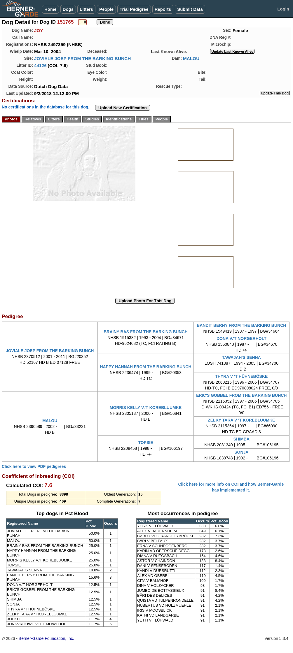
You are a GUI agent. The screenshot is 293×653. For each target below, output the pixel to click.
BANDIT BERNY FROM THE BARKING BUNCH (241, 325)
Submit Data (190, 9)
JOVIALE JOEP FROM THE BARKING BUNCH (82, 58)
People (106, 9)
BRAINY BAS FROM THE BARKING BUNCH (146, 331)
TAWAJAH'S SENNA (241, 357)
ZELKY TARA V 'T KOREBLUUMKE (241, 420)
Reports (163, 9)
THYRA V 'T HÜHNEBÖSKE (241, 376)
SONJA (241, 452)
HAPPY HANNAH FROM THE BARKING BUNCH (145, 366)
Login (283, 8)
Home (50, 9)
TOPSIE (145, 442)
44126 (40, 65)
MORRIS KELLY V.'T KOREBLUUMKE (146, 407)
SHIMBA (241, 439)
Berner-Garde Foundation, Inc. (46, 638)
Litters (86, 9)
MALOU (191, 58)
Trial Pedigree (134, 9)
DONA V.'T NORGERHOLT (241, 338)
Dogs (68, 9)
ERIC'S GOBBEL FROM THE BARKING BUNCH (241, 395)
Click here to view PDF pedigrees (34, 466)
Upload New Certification (122, 108)
